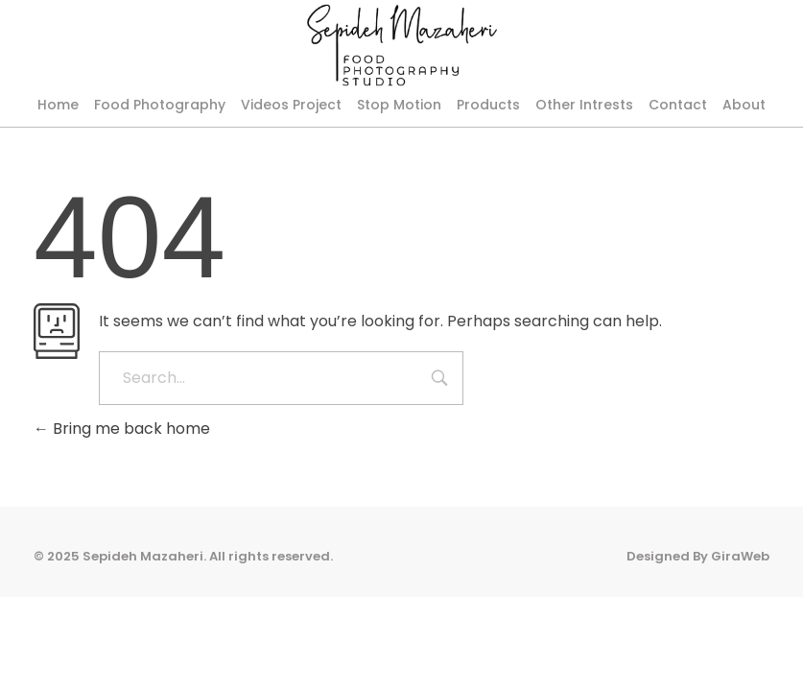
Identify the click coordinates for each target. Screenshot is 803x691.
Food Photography (159, 104)
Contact (678, 104)
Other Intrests (584, 104)
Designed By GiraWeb (697, 622)
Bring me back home (122, 496)
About (744, 104)
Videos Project (291, 104)
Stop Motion (399, 104)
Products (488, 104)
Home (58, 104)
